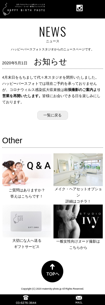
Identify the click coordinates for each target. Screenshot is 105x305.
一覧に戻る (52, 115)
